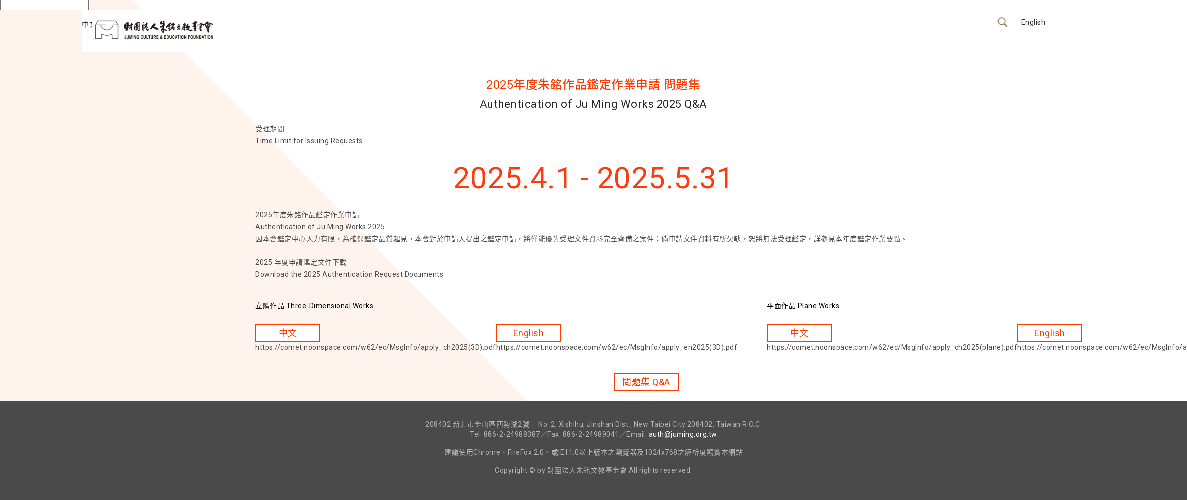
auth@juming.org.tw (683, 434)
